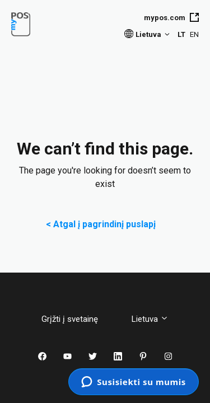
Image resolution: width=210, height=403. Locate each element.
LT (181, 34)
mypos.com (171, 17)
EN (194, 34)
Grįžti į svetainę (78, 319)
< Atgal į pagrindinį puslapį (105, 224)
